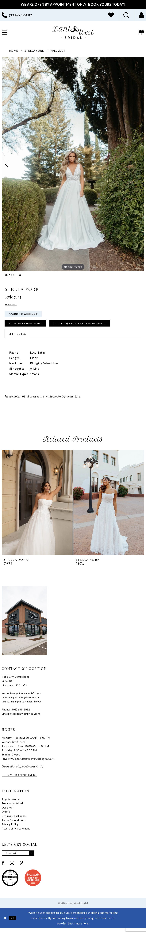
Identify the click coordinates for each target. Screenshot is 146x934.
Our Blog (7, 812)
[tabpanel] (73, 164)
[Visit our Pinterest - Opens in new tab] (21, 869)
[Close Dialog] (5, 924)
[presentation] (37, 507)
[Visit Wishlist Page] (111, 15)
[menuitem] (111, 15)
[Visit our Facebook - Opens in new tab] (3, 869)
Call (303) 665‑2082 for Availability (96, 327)
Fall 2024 (57, 50)
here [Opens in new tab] (85, 929)
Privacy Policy (10, 829)
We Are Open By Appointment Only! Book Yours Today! (73, 4)
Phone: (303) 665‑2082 (16, 714)
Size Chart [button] (12, 305)
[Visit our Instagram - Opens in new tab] (12, 868)
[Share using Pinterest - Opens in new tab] (20, 275)
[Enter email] (21, 858)
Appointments (10, 803)
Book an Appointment (30, 327)
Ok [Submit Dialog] (14, 924)
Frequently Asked (12, 808)
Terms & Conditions (13, 824)
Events (6, 816)
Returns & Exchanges (14, 820)
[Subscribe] (38, 858)
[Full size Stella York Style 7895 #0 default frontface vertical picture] (73, 164)
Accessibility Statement (16, 833)
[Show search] (126, 15)
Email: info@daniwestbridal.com (21, 718)
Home (13, 50)
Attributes (17, 338)
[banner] (73, 32)
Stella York (34, 50)
